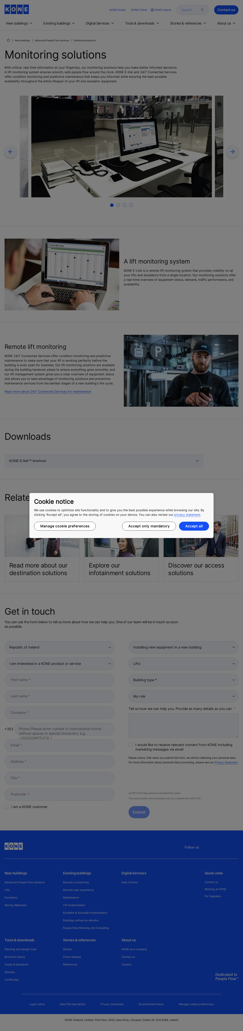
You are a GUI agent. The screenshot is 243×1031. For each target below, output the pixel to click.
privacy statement (187, 515)
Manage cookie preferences (64, 526)
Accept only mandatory (149, 526)
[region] (121, 515)
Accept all (194, 526)
